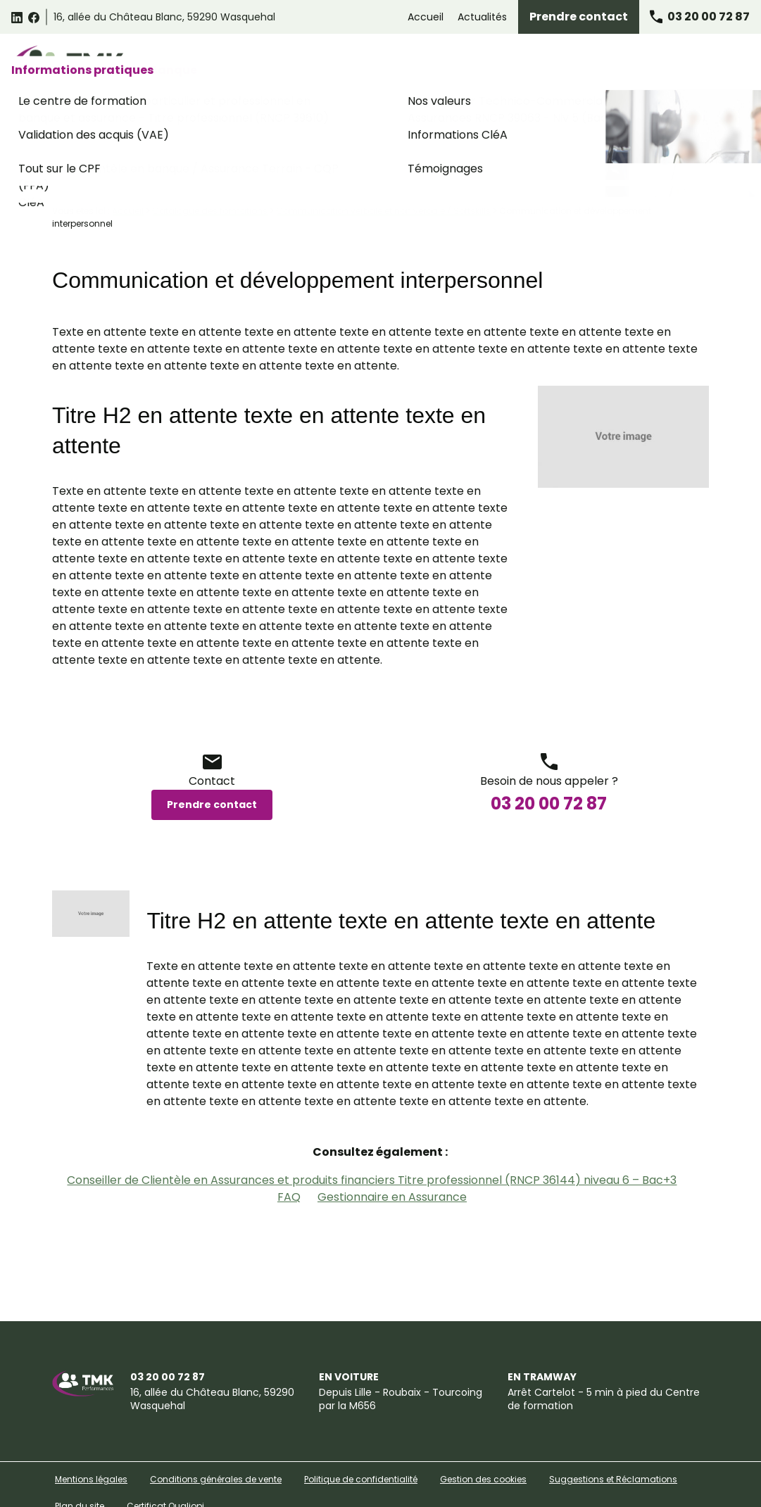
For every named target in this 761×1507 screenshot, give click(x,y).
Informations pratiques (687, 65)
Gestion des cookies (483, 1440)
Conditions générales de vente (216, 1440)
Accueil (426, 17)
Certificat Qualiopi (165, 1467)
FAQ (289, 1158)
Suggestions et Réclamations (613, 1440)
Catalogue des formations (204, 65)
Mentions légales (91, 1440)
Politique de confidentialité (360, 1440)
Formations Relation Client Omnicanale (371, 65)
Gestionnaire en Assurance (392, 1158)
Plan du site (79, 1467)
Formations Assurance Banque (548, 65)
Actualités (482, 17)
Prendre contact (578, 16)
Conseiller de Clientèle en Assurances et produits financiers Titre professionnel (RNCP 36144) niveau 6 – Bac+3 (372, 1141)
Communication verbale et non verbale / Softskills (383, 172)
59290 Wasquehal (164, 17)
